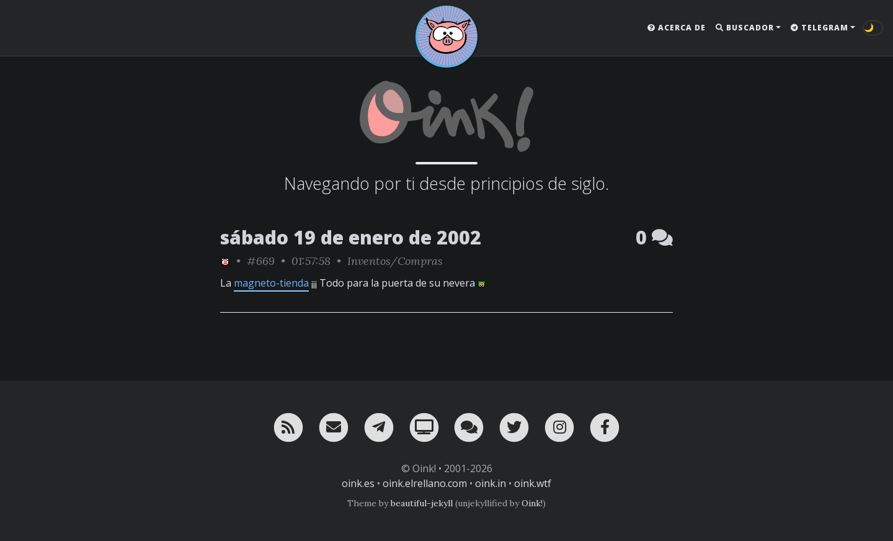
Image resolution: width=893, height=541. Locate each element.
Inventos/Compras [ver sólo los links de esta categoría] (395, 261)
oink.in (490, 483)
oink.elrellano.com (425, 483)
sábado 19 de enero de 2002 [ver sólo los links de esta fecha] (350, 237)
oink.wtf (532, 483)
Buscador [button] (745, 27)
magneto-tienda (271, 283)
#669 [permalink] (261, 261)
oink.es (358, 483)
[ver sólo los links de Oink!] (225, 261)
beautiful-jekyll (422, 503)
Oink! (532, 503)
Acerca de (676, 27)
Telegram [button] (819, 27)
